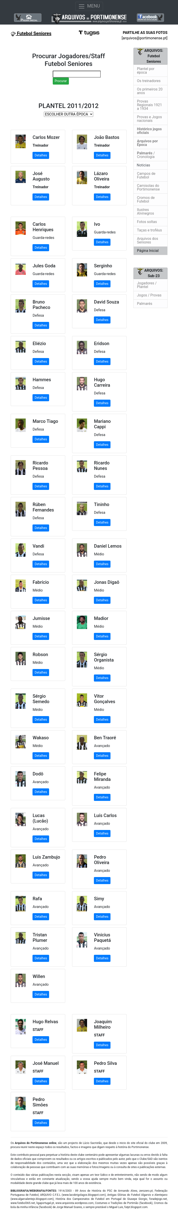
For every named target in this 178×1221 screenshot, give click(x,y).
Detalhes (41, 155)
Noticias (143, 165)
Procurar (61, 81)
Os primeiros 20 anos (150, 91)
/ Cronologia (146, 155)
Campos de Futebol (146, 175)
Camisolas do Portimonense (148, 187)
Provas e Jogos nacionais (149, 119)
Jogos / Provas (149, 295)
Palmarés (144, 303)
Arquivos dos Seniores (147, 240)
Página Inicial (148, 250)
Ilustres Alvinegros (145, 212)
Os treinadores (149, 81)
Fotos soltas (147, 222)
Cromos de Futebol (146, 199)
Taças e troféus (149, 230)
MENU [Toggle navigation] (89, 6)
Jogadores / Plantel (147, 285)
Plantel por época (146, 71)
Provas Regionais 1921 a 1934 (149, 105)
